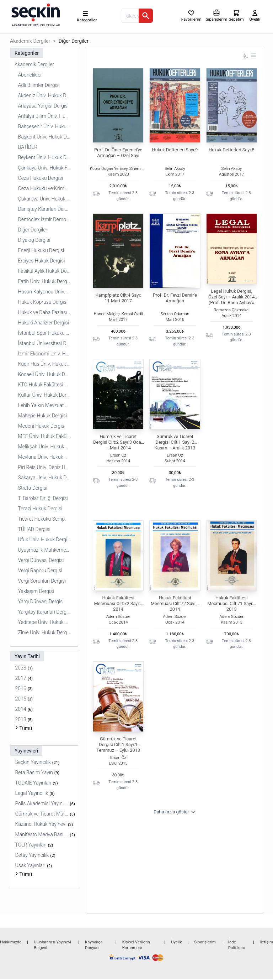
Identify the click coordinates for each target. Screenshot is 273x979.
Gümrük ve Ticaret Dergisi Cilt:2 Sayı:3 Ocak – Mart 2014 (118, 442)
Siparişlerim (205, 941)
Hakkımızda (10, 941)
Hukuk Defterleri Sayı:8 (232, 149)
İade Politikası (236, 944)
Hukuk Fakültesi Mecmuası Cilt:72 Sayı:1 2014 (118, 603)
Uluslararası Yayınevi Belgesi (52, 944)
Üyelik (176, 941)
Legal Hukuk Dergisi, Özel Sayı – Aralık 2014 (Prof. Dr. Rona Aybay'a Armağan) (231, 299)
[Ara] (146, 16)
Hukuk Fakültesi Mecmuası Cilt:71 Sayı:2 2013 (231, 603)
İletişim (266, 941)
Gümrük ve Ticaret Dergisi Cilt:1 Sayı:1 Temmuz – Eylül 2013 (118, 744)
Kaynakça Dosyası (94, 944)
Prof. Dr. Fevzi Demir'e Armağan (175, 297)
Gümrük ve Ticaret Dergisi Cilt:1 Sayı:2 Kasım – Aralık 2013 (175, 442)
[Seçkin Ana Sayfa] (35, 14)
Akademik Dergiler (30, 41)
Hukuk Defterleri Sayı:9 (175, 149)
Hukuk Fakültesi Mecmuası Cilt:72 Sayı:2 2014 (175, 603)
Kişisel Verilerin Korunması (136, 944)
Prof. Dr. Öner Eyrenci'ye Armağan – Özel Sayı (118, 152)
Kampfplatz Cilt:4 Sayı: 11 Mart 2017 (118, 297)
